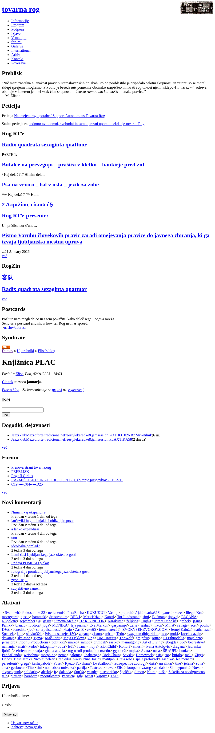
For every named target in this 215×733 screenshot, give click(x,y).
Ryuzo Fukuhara (77, 663)
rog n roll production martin (89, 651)
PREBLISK (20, 472)
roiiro (156, 638)
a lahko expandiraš (25, 529)
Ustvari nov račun (24, 723)
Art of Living (152, 642)
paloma (75, 655)
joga (46, 625)
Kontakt (17, 59)
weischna (31, 655)
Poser (57, 663)
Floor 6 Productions (33, 642)
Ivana (81, 646)
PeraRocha (76, 613)
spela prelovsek (147, 659)
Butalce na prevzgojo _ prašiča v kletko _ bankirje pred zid (73, 164)
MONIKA (60, 625)
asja (159, 655)
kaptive (102, 676)
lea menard (184, 659)
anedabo (160, 668)
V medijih (18, 38)
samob (86, 642)
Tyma (37, 638)
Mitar (89, 676)
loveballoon (102, 663)
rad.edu (64, 659)
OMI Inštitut (106, 638)
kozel (179, 613)
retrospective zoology (130, 663)
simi (146, 617)
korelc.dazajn (191, 634)
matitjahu (109, 659)
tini (39, 668)
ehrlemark (24, 651)
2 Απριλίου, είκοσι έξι (28, 204)
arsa (5, 668)
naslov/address (15, 327)
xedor (32, 646)
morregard (10, 617)
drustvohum (58, 617)
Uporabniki (25, 351)
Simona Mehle (65, 621)
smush (138, 646)
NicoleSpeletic (44, 659)
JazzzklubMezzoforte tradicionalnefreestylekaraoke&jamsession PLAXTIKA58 (71, 439)
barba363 (152, 613)
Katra (151, 672)
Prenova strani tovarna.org (31, 467)
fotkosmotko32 (33, 613)
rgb (79, 676)
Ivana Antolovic (158, 646)
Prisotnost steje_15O (60, 634)
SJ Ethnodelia (173, 638)
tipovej (173, 617)
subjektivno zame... (25, 588)
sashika (167, 659)
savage (182, 625)
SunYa (79, 672)
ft (55, 672)
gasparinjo (119, 625)
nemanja (8, 646)
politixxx (58, 642)
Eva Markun (99, 625)
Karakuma (115, 621)
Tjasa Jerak (21, 659)
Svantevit (12, 613)
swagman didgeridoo (143, 634)
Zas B (79, 629)
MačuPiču (52, 638)
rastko (113, 642)
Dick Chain (110, 655)
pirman (16, 676)
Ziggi (199, 655)
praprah (126, 613)
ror (167, 655)
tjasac (25, 617)
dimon (139, 672)
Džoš (6, 629)
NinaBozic (91, 659)
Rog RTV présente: (25, 215)
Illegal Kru (194, 613)
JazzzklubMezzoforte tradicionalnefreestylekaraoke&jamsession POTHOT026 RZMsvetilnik (81, 435)
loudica (34, 625)
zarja (133, 625)
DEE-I (75, 617)
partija (82, 668)
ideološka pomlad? (25, 546)
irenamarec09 (109, 629)
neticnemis (56, 613)
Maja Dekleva (73, 638)
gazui (47, 621)
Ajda (138, 613)
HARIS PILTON (92, 621)
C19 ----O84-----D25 (27, 484)
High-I (146, 621)
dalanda (65, 672)
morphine (48, 655)
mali (188, 655)
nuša (162, 672)
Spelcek (8, 634)
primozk (100, 642)
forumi (16, 42)
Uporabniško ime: (15, 696)
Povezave (18, 63)
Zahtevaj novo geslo (26, 727)
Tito (31, 668)
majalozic (194, 638)
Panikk (7, 625)
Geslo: (7, 705)
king (91, 638)
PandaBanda (11, 655)
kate (20, 634)
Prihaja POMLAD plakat (30, 563)
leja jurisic (79, 625)
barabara (30, 676)
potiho (205, 625)
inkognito (47, 646)
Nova (196, 668)
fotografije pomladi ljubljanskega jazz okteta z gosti (50, 571)
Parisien (68, 676)
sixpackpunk (11, 672)
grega (24, 663)
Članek (7, 382)
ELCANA (189, 617)
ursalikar (165, 663)
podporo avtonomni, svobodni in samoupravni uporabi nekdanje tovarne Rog (86, 124)
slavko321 (34, 634)
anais (21, 646)
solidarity (31, 672)
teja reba (126, 659)
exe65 (91, 629)
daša (152, 663)
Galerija (17, 46)
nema (62, 655)
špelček (125, 672)
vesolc (92, 672)
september (27, 621)
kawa (110, 668)
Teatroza (96, 668)
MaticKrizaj (92, 617)
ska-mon (23, 638)
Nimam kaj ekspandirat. (29, 512)
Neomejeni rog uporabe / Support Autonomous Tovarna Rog (59, 116)
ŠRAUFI (169, 651)
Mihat (169, 625)
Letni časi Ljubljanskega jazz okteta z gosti (43, 555)
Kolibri (124, 646)
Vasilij (113, 613)
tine (178, 663)
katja (38, 651)
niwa (76, 659)
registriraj (76, 390)
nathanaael (202, 629)
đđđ (182, 642)
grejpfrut (142, 638)
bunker (184, 651)
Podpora (17, 29)
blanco (20, 625)
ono (14, 538)
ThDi (115, 676)
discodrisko (108, 672)
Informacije (20, 21)
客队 (7, 277)
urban (109, 634)
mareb (73, 642)
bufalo (177, 655)
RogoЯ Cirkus (22, 476)
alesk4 (46, 672)
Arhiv (15, 55)
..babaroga (92, 655)
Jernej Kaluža (181, 629)
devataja (8, 638)
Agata (145, 651)
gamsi (167, 613)
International (21, 50)
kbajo (68, 629)
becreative (196, 642)
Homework (144, 655)
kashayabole (41, 663)
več (4, 256)
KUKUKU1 (96, 613)
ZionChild (108, 646)
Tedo (120, 634)
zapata (84, 634)
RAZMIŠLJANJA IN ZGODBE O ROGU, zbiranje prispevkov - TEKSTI (67, 480)
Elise (19, 374)
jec (31, 629)
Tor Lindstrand (128, 617)
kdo (164, 634)
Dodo (6, 659)
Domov (7, 351)
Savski (128, 655)
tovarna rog (21, 9)
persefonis (9, 663)
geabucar (18, 668)
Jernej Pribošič (165, 621)
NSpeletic (9, 621)
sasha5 (145, 625)
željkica (132, 621)
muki (174, 634)
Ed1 (71, 646)
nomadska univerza (59, 668)
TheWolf (125, 638)
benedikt (19, 629)
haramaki (39, 617)
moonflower (49, 676)
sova (199, 663)
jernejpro (9, 642)
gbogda (170, 642)
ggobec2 (119, 651)
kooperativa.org (139, 668)
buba (61, 646)
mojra (93, 646)
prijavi (57, 390)
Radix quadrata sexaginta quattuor (44, 144)
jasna (197, 621)
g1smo (97, 634)
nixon (158, 625)
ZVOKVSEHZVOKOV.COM (145, 629)
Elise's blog (46, 351)
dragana (179, 646)
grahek (185, 621)
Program (17, 25)
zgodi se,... (19, 580)
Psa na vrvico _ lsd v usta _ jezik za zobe (50, 184)
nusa (156, 651)
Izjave (15, 33)
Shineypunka (179, 668)
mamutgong (130, 642)
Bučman (158, 617)
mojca (133, 651)
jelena (188, 663)
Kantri (109, 617)
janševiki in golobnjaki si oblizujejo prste (42, 521)
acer (194, 625)
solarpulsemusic (48, 629)
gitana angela (55, 651)
